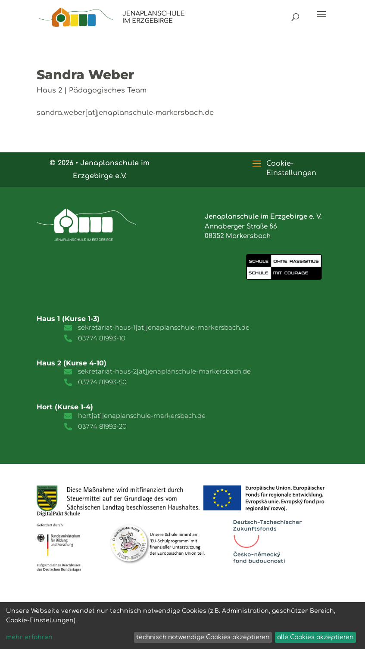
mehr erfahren (29, 637)
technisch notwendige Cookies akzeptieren (202, 637)
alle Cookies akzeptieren (315, 637)
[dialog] (182, 625)
